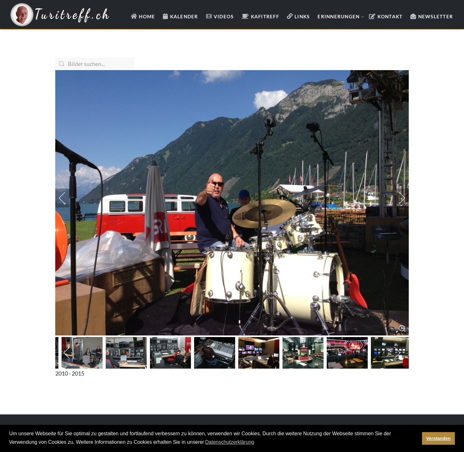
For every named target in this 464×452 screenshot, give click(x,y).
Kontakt (390, 16)
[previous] (66, 198)
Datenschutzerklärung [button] (229, 442)
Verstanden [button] (438, 438)
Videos (224, 16)
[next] (398, 198)
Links (302, 16)
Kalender (184, 16)
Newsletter (435, 16)
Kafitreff (265, 16)
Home (147, 16)
